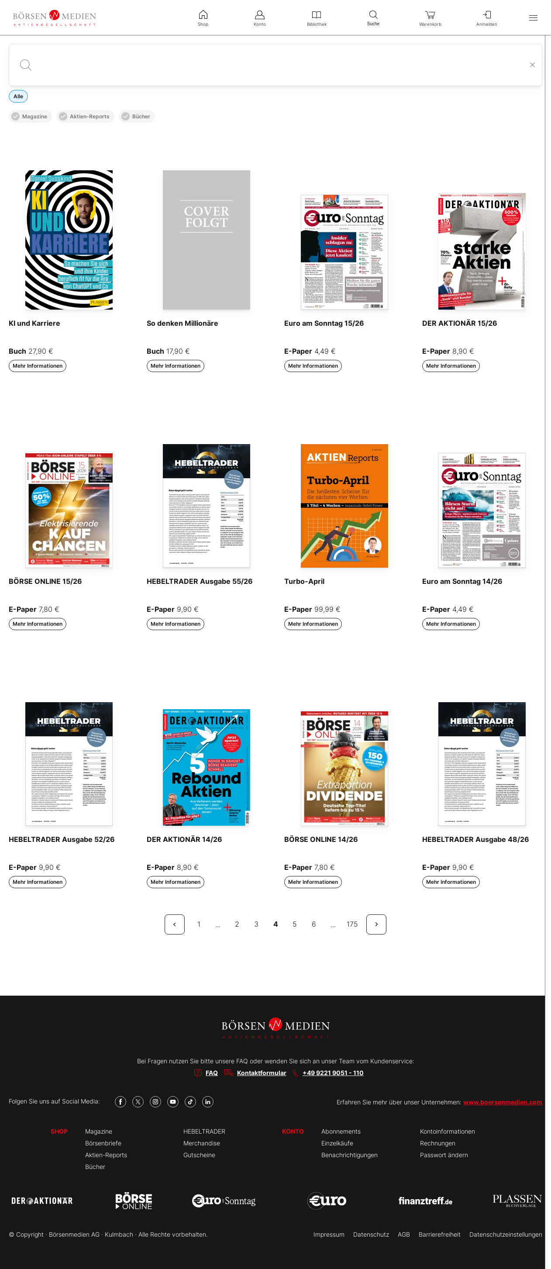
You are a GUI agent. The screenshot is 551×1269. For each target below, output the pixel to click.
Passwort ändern (444, 1155)
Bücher (135, 116)
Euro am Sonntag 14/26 (462, 581)
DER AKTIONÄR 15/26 (459, 323)
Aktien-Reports (84, 116)
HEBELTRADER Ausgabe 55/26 (200, 581)
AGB (404, 1234)
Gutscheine (199, 1155)
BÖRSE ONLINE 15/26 (45, 581)
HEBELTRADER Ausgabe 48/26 (475, 839)
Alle (18, 96)
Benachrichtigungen (349, 1155)
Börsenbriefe (103, 1143)
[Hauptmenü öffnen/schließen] (533, 17)
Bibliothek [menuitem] (316, 17)
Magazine (29, 116)
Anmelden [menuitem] (486, 17)
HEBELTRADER (204, 1131)
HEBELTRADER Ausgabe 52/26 (62, 839)
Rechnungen (437, 1143)
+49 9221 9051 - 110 (333, 1072)
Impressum (328, 1234)
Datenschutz (371, 1234)
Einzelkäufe (337, 1143)
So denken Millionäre (182, 323)
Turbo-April (304, 581)
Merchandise (201, 1143)
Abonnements (341, 1131)
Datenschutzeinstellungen (505, 1234)
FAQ (212, 1072)
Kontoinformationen (447, 1131)
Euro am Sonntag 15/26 (324, 323)
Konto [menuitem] (259, 17)
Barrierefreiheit (440, 1234)
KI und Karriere (34, 323)
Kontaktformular (261, 1072)
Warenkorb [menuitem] (430, 17)
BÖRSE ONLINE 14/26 (321, 839)
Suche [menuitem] (373, 17)
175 (352, 924)
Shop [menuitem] (203, 17)
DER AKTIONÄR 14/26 (184, 839)
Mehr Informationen (37, 365)
